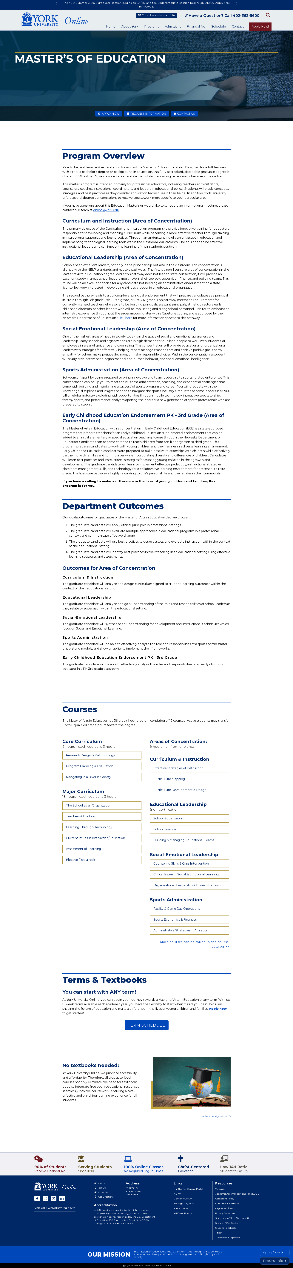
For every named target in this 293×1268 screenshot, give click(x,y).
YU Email (220, 1188)
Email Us (101, 1192)
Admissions (173, 26)
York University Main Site (156, 15)
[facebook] (37, 1198)
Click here (124, 318)
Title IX (218, 1232)
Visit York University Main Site (54, 1208)
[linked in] (62, 1198)
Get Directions (103, 1196)
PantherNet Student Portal (188, 1188)
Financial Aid (196, 26)
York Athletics (181, 1208)
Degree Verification (225, 1208)
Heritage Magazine (184, 1203)
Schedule (218, 26)
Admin (168, 1265)
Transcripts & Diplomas (227, 1237)
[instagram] (45, 1198)
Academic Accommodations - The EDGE (237, 1193)
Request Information (146, 113)
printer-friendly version (216, 1116)
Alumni (178, 1193)
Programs (151, 26)
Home (110, 26)
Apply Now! (260, 26)
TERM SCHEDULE (146, 1025)
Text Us (100, 1187)
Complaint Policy (224, 1198)
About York (129, 26)
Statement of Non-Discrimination (233, 1218)
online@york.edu (106, 210)
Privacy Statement (225, 1213)
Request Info (274, 1261)
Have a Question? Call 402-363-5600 (222, 15)
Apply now (218, 1008)
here (227, 2)
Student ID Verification (227, 1223)
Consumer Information (227, 1203)
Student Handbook (225, 1227)
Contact (238, 26)
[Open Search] (268, 14)
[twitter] (53, 1198)
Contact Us (184, 113)
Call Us (99, 1183)
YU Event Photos (183, 1213)
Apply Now (108, 113)
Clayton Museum (183, 1198)
